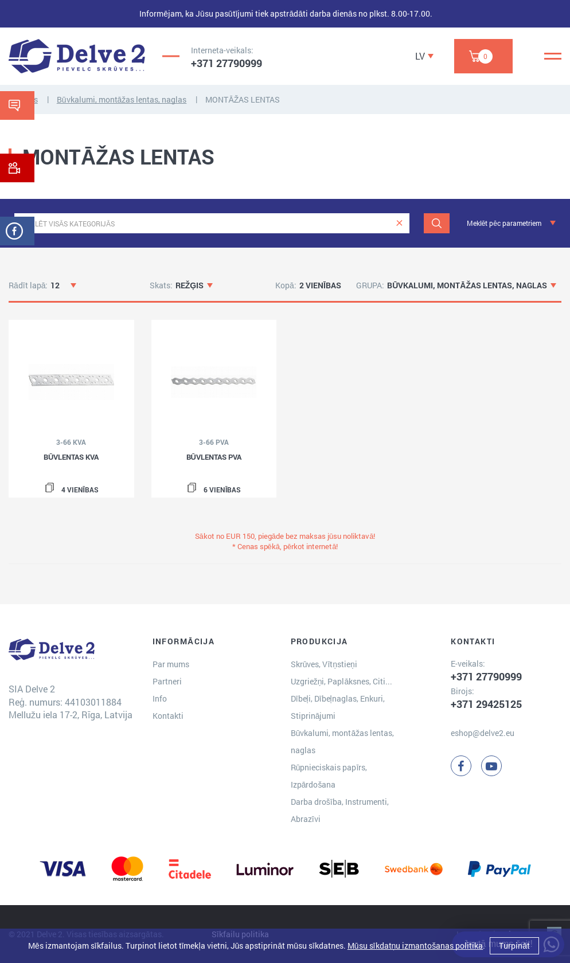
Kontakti (168, 715)
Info (160, 698)
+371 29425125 (486, 704)
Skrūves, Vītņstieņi (324, 664)
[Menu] (552, 56)
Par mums (171, 664)
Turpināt (514, 945)
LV (420, 56)
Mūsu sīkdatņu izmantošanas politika (415, 945)
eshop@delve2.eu (482, 732)
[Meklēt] (437, 223)
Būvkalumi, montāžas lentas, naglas (122, 99)
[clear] (399, 223)
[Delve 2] (77, 56)
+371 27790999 (226, 63)
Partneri (167, 681)
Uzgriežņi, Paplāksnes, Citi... (342, 681)
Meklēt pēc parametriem (504, 223)
